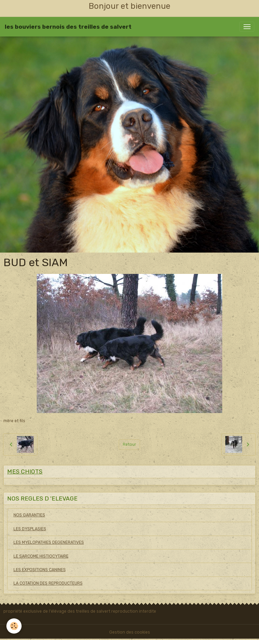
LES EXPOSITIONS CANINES (39, 569)
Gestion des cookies (129, 632)
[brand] (68, 26)
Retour (129, 444)
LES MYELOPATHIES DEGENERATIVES (48, 542)
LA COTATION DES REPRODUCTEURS (48, 583)
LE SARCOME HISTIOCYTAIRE (40, 556)
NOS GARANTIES (29, 515)
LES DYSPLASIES (29, 529)
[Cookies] (14, 626)
